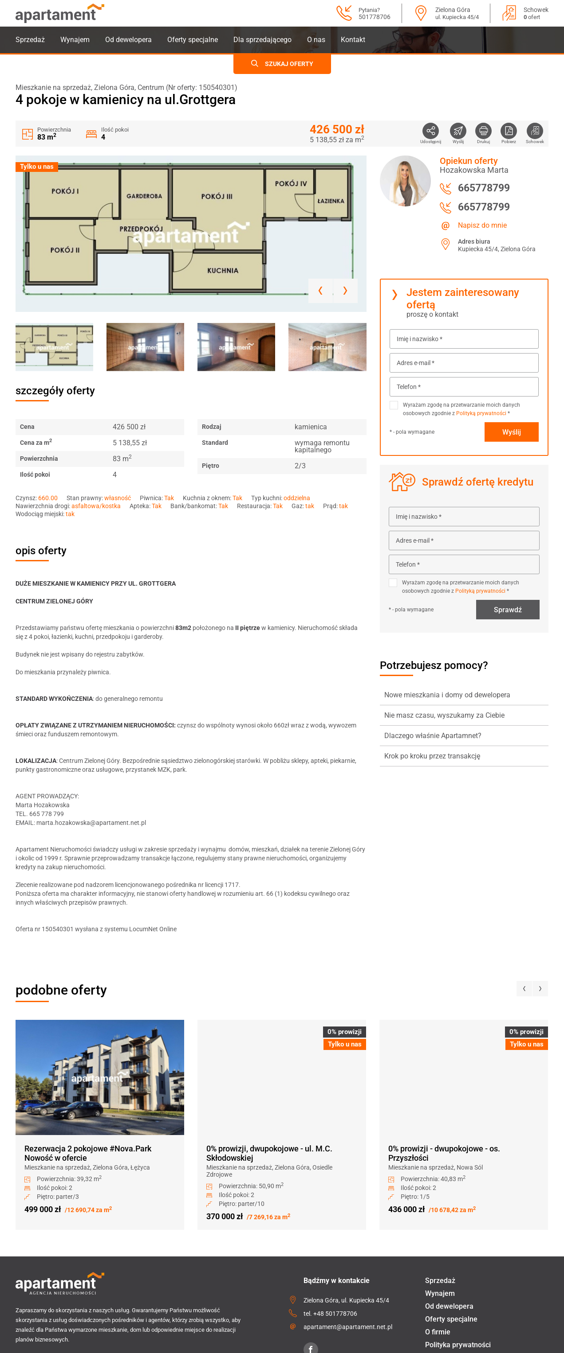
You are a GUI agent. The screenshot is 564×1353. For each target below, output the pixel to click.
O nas (316, 39)
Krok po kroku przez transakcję (432, 756)
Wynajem (75, 39)
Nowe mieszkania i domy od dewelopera (447, 695)
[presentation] (524, 988)
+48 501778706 (335, 1313)
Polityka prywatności (458, 1345)
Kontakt (353, 39)
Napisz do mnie (482, 225)
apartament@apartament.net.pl (348, 1326)
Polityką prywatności (481, 413)
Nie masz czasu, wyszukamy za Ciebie (444, 715)
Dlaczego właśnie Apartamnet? (432, 735)
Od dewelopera (128, 39)
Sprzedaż (30, 39)
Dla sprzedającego (262, 39)
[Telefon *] (464, 387)
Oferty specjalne (192, 39)
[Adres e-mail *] (464, 363)
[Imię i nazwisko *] (464, 339)
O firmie (437, 1332)
